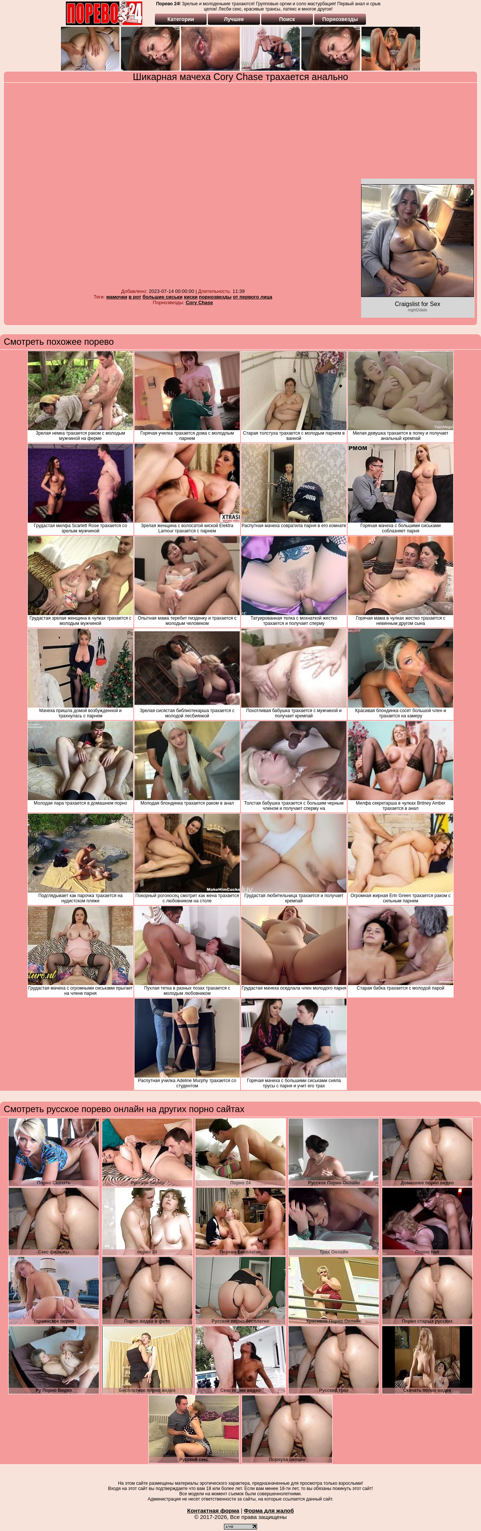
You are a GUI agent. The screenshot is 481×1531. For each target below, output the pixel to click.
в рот (135, 297)
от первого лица (252, 297)
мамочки (116, 297)
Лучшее (234, 19)
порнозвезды (215, 297)
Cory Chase (199, 302)
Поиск (287, 19)
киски (190, 297)
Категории (181, 19)
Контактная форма (213, 1510)
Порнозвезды (340, 19)
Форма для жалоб (269, 1510)
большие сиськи (162, 297)
